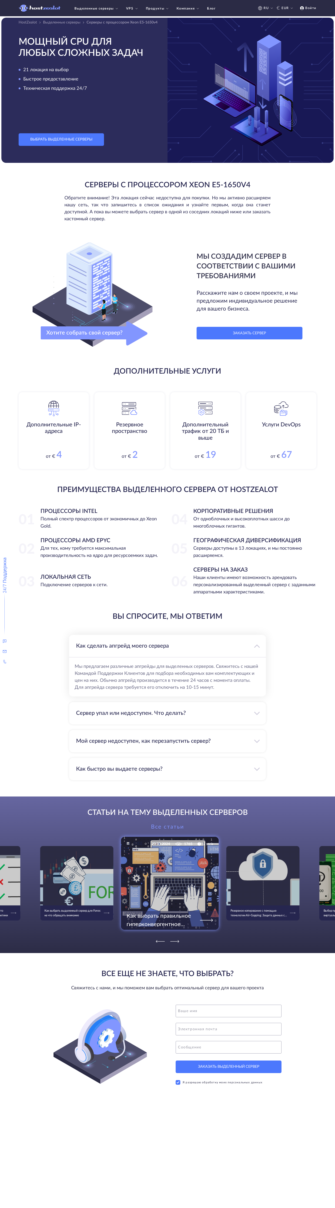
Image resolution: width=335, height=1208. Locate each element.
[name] (228, 1011)
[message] (228, 1047)
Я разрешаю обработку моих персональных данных (219, 1082)
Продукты (158, 8)
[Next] (174, 941)
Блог (211, 8)
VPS (132, 8)
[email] (228, 1029)
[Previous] (160, 941)
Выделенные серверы (96, 8)
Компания (188, 8)
